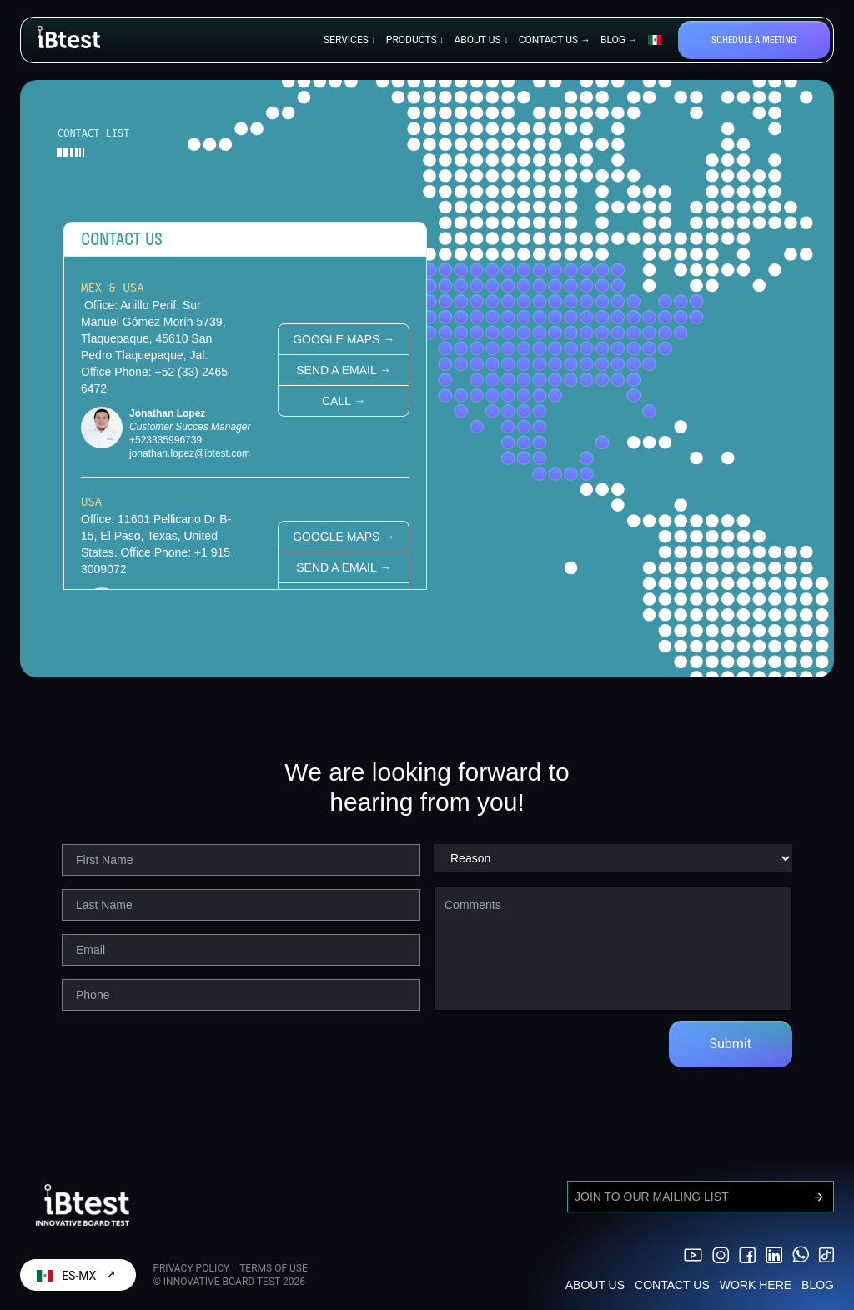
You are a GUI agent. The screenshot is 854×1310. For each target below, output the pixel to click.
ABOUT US (595, 1285)
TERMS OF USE (273, 1268)
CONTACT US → (554, 40)
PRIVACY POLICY (191, 1268)
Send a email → (343, 370)
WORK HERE (755, 1285)
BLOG (817, 1285)
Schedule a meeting (753, 39)
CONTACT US (672, 1285)
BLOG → (619, 40)
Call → (343, 401)
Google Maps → (343, 339)
